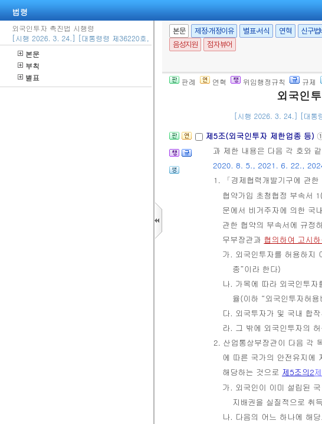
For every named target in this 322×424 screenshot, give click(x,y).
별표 (29, 77)
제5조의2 (298, 371)
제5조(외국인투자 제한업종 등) (261, 135)
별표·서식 (256, 30)
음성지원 (185, 44)
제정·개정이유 (214, 30)
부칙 (29, 66)
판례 (182, 82)
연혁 (285, 30)
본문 (29, 54)
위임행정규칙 (258, 82)
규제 (303, 82)
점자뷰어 (219, 44)
